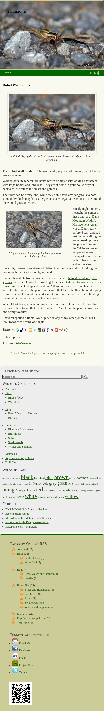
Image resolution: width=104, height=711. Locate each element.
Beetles (12, 417)
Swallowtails (15, 442)
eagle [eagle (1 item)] (4, 484)
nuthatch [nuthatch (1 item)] (94, 484)
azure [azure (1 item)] (12, 478)
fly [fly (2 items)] (30, 483)
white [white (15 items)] (31, 496)
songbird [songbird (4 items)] (56, 490)
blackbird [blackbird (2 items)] (39, 478)
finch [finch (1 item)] (26, 484)
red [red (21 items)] (39, 489)
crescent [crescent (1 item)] (92, 478)
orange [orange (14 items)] (9, 490)
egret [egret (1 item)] (21, 484)
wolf (64, 353)
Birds (8, 393)
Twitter (19, 672)
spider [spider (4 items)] (67, 490)
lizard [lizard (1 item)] (87, 484)
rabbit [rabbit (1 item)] (32, 491)
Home (8, 72)
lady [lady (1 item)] (83, 484)
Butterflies (11, 425)
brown (43, 353)
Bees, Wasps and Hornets (22, 413)
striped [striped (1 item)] (90, 491)
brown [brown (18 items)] (61, 477)
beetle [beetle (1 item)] (17, 478)
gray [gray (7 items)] (53, 483)
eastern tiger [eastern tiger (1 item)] (13, 484)
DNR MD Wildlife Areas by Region (26, 509)
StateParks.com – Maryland (21, 526)
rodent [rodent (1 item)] (46, 491)
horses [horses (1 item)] (77, 484)
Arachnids (26, 353)
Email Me (21, 643)
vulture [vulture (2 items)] (13, 497)
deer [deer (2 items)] (98, 478)
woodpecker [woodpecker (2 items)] (57, 497)
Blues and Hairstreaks (20, 429)
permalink (79, 353)
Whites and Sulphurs (20, 446)
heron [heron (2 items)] (71, 483)
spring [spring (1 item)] (84, 491)
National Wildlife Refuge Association (26, 522)
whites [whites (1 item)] (40, 497)
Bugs (8, 409)
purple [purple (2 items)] (25, 490)
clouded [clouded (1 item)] (72, 478)
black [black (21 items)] (27, 477)
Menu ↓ (94, 72)
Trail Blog (11, 462)
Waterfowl (14, 402)
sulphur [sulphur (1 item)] (97, 491)
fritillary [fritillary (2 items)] (37, 483)
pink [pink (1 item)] (19, 491)
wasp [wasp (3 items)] (21, 496)
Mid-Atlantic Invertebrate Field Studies (28, 518)
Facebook (21, 650)
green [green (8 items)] (62, 483)
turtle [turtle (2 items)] (5, 497)
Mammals (11, 453)
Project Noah (23, 665)
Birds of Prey (16, 397)
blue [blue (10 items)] (49, 477)
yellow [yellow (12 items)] (72, 496)
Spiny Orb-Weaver (19, 343)
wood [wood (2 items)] (47, 497)
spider (57, 353)
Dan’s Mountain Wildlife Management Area (86, 220)
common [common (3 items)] (82, 478)
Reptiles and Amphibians (19, 458)
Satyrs (11, 438)
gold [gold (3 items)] (45, 483)
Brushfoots (14, 433)
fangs (50, 353)
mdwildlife (17, 11)
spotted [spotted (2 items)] (76, 490)
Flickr (19, 657)
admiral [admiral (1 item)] (5, 478)
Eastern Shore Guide (17, 513)
